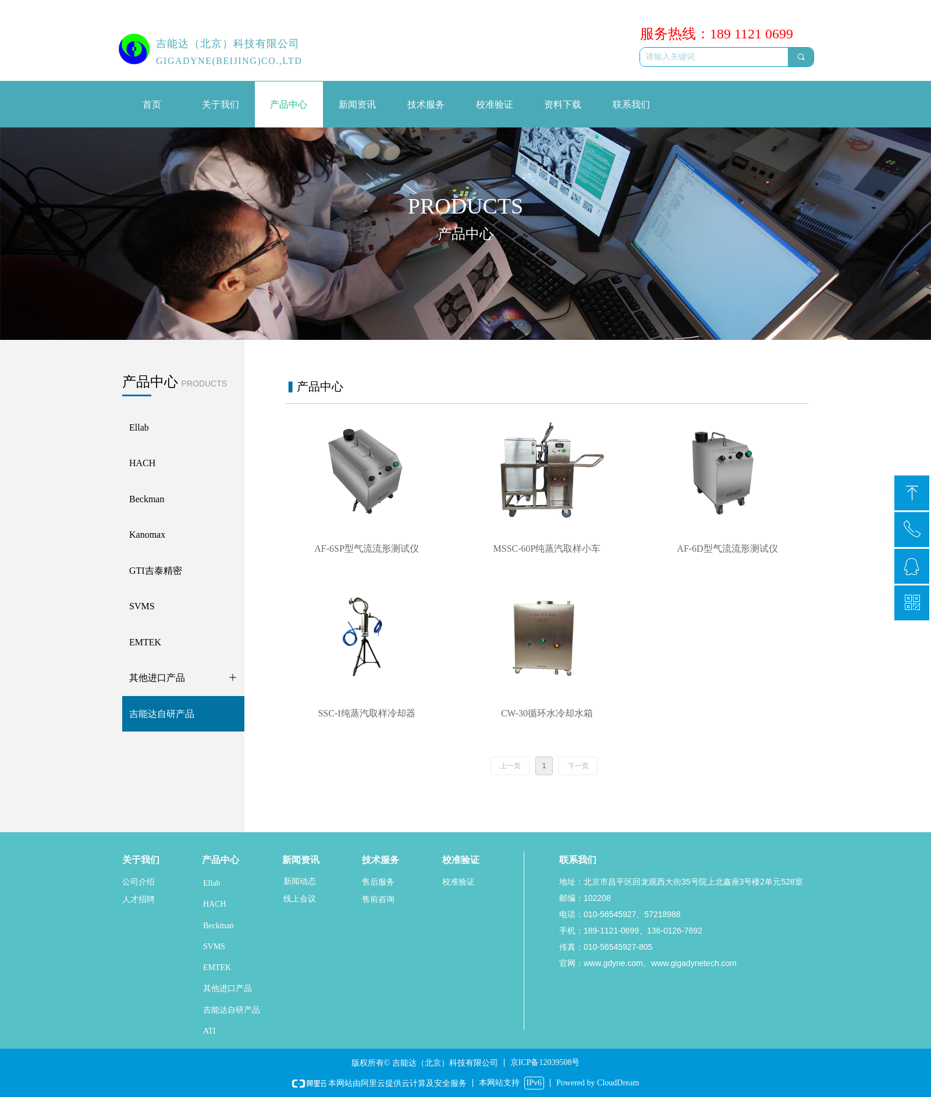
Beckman (218, 925)
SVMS (214, 946)
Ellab (212, 883)
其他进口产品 (227, 988)
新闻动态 (299, 881)
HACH (214, 904)
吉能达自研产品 (231, 1010)
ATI (209, 1031)
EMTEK (217, 967)
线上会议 (299, 898)
